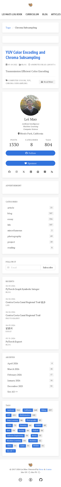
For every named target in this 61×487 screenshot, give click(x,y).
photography (13, 318)
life (8, 305)
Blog (45, 14)
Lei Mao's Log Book (12, 14)
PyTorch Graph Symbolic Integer (22, 289)
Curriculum (32, 14)
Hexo (41, 469)
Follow (30, 153)
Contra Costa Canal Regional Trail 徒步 (26, 302)
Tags (8, 27)
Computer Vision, (17, 80)
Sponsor (31, 163)
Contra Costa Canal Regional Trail (23, 315)
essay (9, 331)
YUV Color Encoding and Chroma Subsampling (25, 54)
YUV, (29, 80)
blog (24, 64)
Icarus (49, 469)
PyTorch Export (14, 341)
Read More (47, 81)
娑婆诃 (9, 328)
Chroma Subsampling (17, 83)
